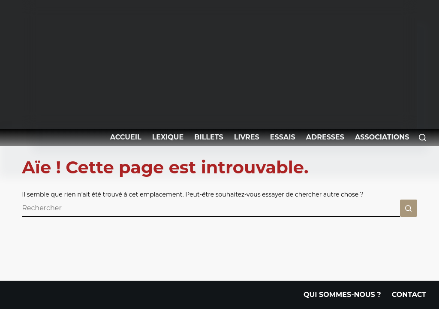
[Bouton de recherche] (408, 208)
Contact (409, 294)
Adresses (325, 137)
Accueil (125, 137)
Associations (382, 137)
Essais (282, 137)
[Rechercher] (422, 137)
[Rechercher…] (211, 208)
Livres (246, 137)
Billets (208, 137)
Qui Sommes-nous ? (342, 294)
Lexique (168, 137)
